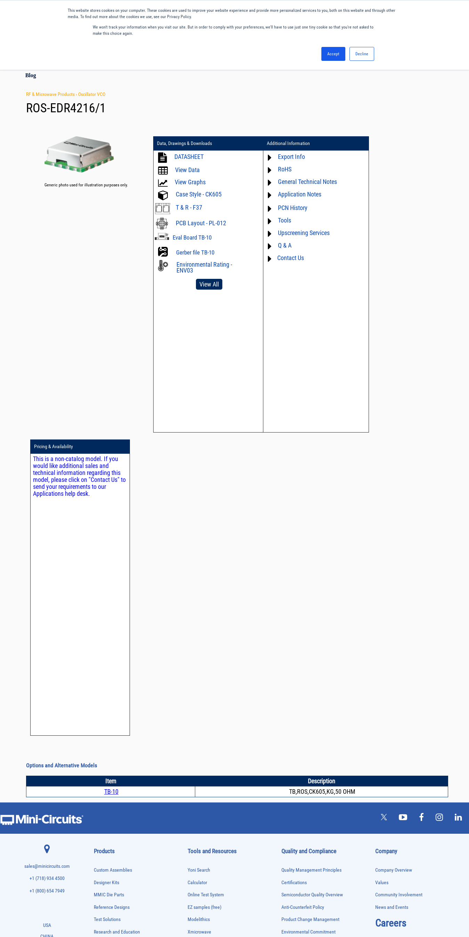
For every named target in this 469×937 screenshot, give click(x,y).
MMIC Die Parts (109, 592)
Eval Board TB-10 (192, 237)
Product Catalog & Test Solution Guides (225, 666)
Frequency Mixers (107, 735)
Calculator (197, 579)
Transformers (104, 880)
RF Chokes (102, 844)
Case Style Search (205, 715)
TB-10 (111, 488)
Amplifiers (101, 655)
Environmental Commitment (308, 628)
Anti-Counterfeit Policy (302, 604)
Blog (30, 75)
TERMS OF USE (200, 908)
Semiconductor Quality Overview (312, 592)
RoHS (276, 169)
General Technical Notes (299, 181)
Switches (100, 851)
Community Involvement (398, 592)
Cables (99, 684)
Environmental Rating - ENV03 (204, 267)
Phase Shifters (104, 793)
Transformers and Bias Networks (118, 887)
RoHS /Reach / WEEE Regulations (313, 641)
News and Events (391, 604)
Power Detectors (106, 807)
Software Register (204, 740)
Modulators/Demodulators (113, 771)
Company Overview (393, 567)
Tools (276, 220)
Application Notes (291, 194)
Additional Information (280, 143)
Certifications (294, 579)
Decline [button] (361, 53)
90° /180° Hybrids (107, 836)
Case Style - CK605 (199, 194)
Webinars (197, 678)
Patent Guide (200, 690)
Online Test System (206, 592)
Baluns (99, 669)
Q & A (276, 245)
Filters (98, 720)
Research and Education (117, 628)
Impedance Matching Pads (113, 749)
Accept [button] (333, 53)
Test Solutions (107, 616)
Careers (390, 620)
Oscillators (102, 778)
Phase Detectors (106, 786)
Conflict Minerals (297, 678)
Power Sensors (105, 815)
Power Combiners (107, 800)
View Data (187, 169)
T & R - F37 (189, 207)
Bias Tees (101, 677)
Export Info (283, 156)
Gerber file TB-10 (195, 252)
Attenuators (102, 662)
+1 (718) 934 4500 (47, 575)
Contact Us (282, 257)
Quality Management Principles (311, 567)
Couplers (100, 691)
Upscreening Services (295, 232)
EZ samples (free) (204, 604)
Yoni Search (199, 567)
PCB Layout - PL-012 (201, 223)
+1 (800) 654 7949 (47, 587)
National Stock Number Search (217, 702)
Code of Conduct (297, 653)
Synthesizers (103, 858)
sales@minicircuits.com (47, 563)
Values (381, 579)
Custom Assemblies (113, 567)
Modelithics (199, 616)
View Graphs (190, 182)
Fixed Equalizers (106, 728)
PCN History (284, 207)
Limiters (100, 756)
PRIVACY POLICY (230, 908)
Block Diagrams (202, 653)
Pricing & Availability (380, 143)
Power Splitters (105, 822)
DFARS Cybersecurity (301, 690)
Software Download (206, 727)
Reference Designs (112, 604)
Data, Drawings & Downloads (184, 143)
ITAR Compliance (297, 666)
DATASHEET (189, 156)
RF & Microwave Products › (52, 94)
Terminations (103, 865)
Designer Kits (106, 579)
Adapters (100, 648)
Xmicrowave (199, 628)
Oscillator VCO (91, 94)
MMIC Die (101, 764)
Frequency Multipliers (110, 742)
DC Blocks (101, 706)
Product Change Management (310, 616)
